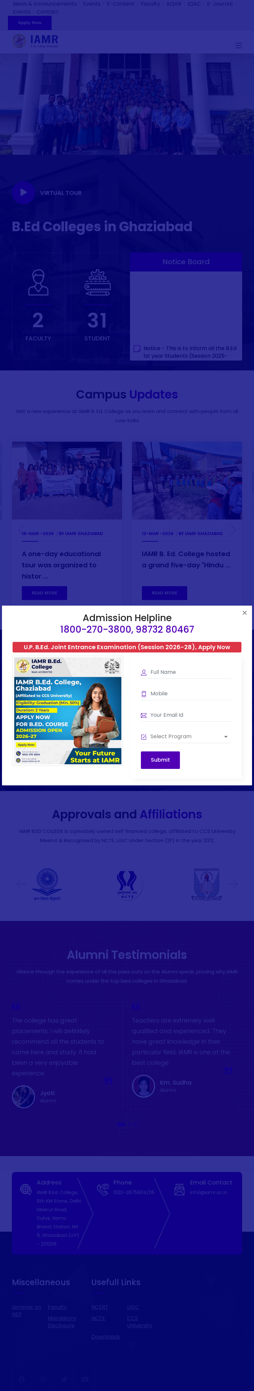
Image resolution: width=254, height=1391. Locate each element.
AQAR (173, 4)
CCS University (139, 1321)
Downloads (105, 1337)
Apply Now (30, 22)
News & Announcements (45, 4)
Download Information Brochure (167, 756)
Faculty (150, 4)
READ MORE (44, 593)
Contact (48, 12)
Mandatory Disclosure (62, 1321)
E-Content (121, 4)
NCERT (99, 1307)
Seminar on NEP (26, 1310)
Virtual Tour (47, 192)
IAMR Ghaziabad (84, 533)
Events (92, 4)
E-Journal (220, 4)
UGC (133, 1307)
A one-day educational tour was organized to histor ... (61, 565)
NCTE (98, 1318)
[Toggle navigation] (238, 46)
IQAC (194, 4)
